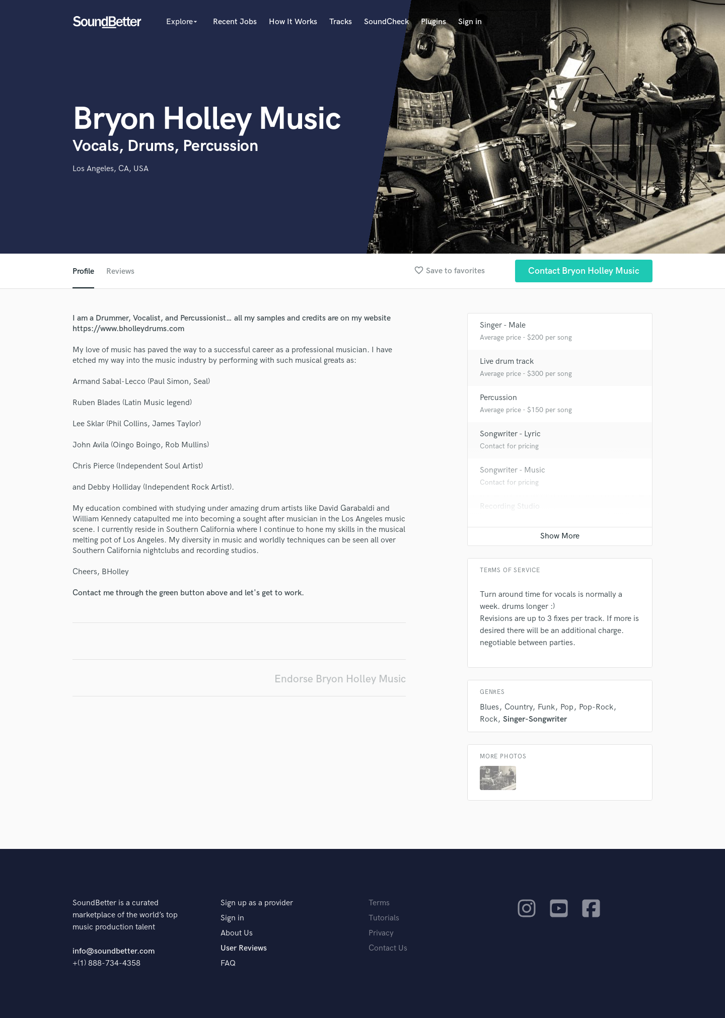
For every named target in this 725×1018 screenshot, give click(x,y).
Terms (379, 903)
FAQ (228, 963)
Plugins (433, 22)
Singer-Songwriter (535, 719)
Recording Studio (510, 506)
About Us (237, 933)
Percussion (498, 398)
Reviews (120, 271)
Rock (488, 719)
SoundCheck (386, 22)
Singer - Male (503, 325)
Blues (489, 707)
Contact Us (388, 948)
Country (518, 707)
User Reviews (244, 948)
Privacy (381, 933)
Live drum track (507, 361)
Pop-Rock (596, 707)
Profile (83, 271)
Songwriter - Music (512, 470)
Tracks (340, 22)
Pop (566, 707)
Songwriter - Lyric (510, 434)
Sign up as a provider (257, 903)
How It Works (293, 22)
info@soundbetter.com (113, 951)
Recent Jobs (235, 22)
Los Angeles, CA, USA (110, 169)
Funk (546, 707)
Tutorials (384, 918)
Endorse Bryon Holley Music (340, 679)
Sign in (470, 22)
